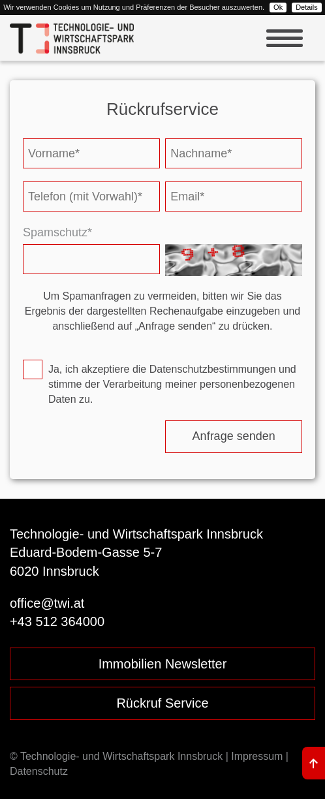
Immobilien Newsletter (163, 664)
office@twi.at (47, 603)
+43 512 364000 (57, 621)
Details (307, 7)
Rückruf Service (162, 703)
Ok (278, 7)
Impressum (257, 756)
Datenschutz (39, 771)
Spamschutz (57, 232)
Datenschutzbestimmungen (212, 369)
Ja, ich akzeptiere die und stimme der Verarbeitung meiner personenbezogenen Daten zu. (172, 384)
